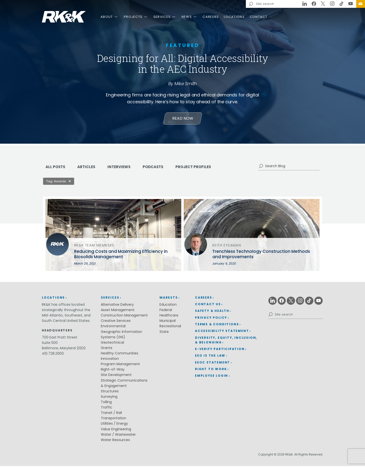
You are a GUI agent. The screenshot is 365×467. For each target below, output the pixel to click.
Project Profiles (200, 168)
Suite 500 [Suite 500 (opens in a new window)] (50, 343)
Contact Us (360, 4)
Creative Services (116, 321)
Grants (106, 348)
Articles (88, 168)
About (107, 16)
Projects (133, 16)
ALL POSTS (56, 168)
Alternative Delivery (117, 305)
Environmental (113, 327)
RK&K (64, 17)
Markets (169, 298)
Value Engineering (116, 430)
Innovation (110, 359)
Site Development (116, 376)
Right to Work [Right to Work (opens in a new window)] (211, 370)
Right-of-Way (113, 370)
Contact (258, 16)
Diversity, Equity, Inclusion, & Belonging (226, 341)
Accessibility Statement (222, 332)
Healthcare (169, 316)
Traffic (106, 408)
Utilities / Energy (114, 424)
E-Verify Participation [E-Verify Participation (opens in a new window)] (220, 350)
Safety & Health (212, 312)
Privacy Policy (211, 318)
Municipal (168, 321)
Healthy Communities (119, 354)
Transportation (113, 419)
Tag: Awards (56, 182)
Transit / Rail (111, 413)
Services (162, 16)
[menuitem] (360, 4)
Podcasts (158, 168)
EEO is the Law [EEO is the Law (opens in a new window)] (210, 357)
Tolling (106, 402)
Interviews (122, 168)
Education (168, 305)
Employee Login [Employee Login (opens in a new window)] (211, 377)
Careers (211, 16)
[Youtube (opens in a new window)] (350, 4)
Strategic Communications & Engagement (124, 384)
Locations (234, 16)
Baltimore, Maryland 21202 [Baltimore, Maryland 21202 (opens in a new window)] (64, 349)
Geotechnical (112, 343)
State (164, 332)
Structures (110, 392)
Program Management (120, 365)
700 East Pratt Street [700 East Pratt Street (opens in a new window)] (59, 338)
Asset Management (118, 311)
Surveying (109, 397)
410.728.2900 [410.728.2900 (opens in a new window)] (53, 354)
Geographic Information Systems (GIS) (121, 335)
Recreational (170, 327)
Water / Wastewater (118, 435)
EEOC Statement (212, 363)
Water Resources (115, 440)
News (187, 16)
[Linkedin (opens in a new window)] (304, 4)
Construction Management (124, 316)
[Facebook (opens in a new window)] (314, 4)
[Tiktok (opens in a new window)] (341, 4)
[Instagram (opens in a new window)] (332, 4)
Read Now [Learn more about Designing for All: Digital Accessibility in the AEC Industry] (183, 119)
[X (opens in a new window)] (323, 4)
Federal (166, 311)
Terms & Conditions (217, 325)
